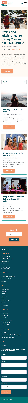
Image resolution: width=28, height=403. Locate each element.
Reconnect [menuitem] (4, 303)
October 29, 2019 (7, 160)
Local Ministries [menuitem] (5, 322)
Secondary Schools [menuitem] (6, 279)
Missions (4, 46)
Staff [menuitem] (2, 298)
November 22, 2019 (7, 117)
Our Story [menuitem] (3, 317)
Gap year (7, 114)
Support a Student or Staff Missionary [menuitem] (11, 335)
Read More (7, 71)
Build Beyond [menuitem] (4, 332)
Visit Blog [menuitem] (3, 345)
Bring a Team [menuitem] (4, 305)
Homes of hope (10, 158)
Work (11, 203)
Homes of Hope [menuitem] (5, 289)
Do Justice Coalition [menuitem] (6, 320)
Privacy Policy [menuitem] (5, 324)
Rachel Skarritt (15, 49)
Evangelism (15, 46)
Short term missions (18, 158)
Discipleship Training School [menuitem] (8, 276)
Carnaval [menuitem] (3, 293)
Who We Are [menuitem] (4, 313)
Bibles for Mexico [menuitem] (5, 300)
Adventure (9, 46)
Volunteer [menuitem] (3, 296)
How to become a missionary (15, 114)
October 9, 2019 (7, 206)
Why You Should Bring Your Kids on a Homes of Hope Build (13, 199)
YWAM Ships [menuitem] (4, 291)
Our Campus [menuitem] (4, 315)
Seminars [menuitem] (3, 281)
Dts (4, 114)
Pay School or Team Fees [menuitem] (7, 337)
